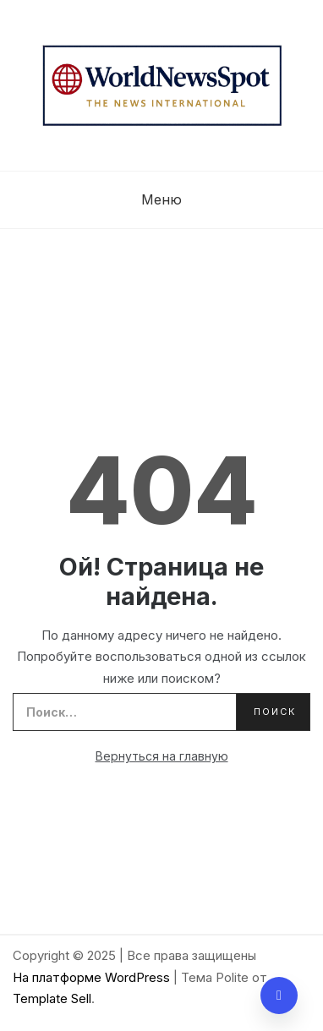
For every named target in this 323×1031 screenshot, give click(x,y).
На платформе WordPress (93, 977)
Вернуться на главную (162, 756)
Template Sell (52, 998)
